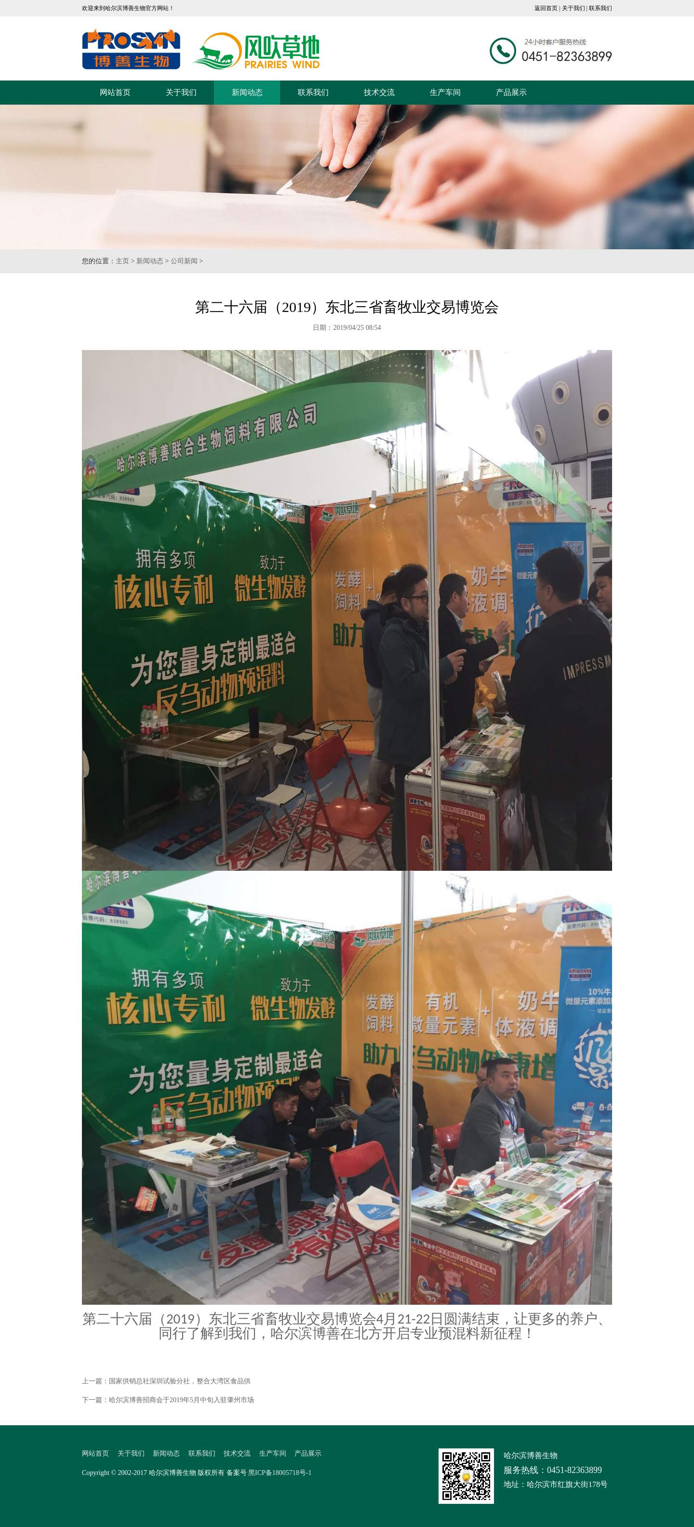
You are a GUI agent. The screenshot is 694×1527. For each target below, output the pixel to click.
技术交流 (379, 92)
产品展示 (511, 92)
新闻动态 (247, 92)
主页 (122, 261)
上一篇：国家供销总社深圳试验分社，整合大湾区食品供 (166, 1381)
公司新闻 (184, 261)
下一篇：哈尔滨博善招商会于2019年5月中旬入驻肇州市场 (168, 1400)
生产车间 (445, 92)
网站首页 (115, 92)
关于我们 (573, 8)
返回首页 (546, 8)
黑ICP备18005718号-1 (279, 1472)
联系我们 (600, 8)
